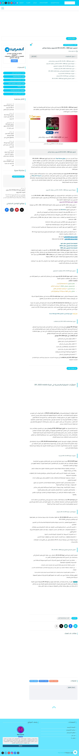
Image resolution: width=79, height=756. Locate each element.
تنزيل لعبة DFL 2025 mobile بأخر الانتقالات (64, 68)
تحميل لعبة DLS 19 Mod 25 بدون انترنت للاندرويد (9, 117)
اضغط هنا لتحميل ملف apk (69, 243)
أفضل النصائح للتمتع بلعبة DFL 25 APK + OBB (63, 78)
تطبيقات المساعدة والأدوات (17, 90)
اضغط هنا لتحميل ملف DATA (68, 246)
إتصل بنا (28, 2)
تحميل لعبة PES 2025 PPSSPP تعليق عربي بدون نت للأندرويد (9, 126)
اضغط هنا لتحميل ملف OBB (68, 248)
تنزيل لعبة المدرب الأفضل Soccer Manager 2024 (60, 313)
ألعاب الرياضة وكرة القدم (70, 45)
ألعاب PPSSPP (21, 87)
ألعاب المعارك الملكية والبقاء (17, 80)
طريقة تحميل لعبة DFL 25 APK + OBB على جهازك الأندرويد (60, 63)
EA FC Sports (38, 176)
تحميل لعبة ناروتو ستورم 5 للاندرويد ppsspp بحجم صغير (9, 154)
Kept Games (61, 753)
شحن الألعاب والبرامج (18, 93)
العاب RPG (45, 8)
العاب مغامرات (65, 8)
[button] (70, 626)
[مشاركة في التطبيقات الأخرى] (57, 626)
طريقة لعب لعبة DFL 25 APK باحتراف (65, 76)
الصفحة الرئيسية (71, 727)
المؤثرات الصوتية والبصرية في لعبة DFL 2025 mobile (61, 71)
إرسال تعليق (71, 687)
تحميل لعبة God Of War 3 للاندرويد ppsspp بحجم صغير (9, 107)
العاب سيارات (37, 8)
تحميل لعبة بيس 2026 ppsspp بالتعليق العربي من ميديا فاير (9, 136)
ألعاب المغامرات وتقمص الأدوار (16, 83)
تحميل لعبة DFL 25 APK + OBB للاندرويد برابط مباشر (61, 61)
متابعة (20, 745)
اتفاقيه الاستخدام (44, 2)
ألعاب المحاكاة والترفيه (18, 76)
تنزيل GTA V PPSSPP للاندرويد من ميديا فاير (8, 163)
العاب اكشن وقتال (54, 8)
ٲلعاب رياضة (73, 8)
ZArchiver (63, 209)
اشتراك (14, 60)
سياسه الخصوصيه (55, 2)
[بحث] (3, 8)
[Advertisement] (39, 24)
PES (33, 176)
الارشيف (21, 2)
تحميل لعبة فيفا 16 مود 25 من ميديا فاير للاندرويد (8, 145)
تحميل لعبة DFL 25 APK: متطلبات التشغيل (63, 66)
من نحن (35, 2)
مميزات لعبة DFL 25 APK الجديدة (66, 73)
